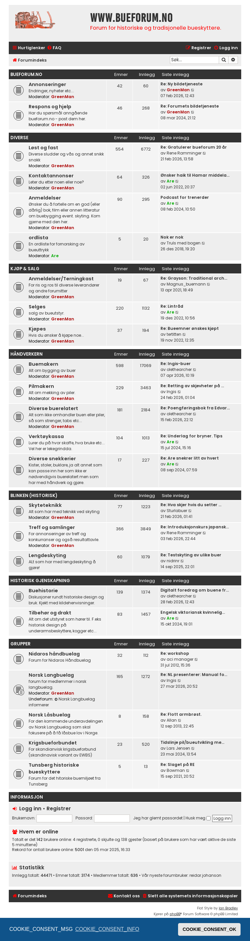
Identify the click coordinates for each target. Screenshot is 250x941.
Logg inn (30, 808)
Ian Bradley (228, 908)
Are (170, 181)
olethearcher (179, 369)
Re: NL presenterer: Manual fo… (193, 674)
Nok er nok (171, 237)
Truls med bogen (184, 243)
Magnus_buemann (186, 284)
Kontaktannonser (51, 175)
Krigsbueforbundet (53, 743)
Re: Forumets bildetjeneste (189, 106)
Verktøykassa (46, 436)
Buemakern (43, 364)
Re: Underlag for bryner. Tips (191, 436)
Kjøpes (37, 329)
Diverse (19, 138)
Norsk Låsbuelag (49, 715)
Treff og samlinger (52, 527)
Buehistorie (43, 590)
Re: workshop (174, 653)
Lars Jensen (178, 748)
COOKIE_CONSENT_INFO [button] (107, 929)
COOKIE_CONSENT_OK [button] (209, 929)
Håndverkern (26, 354)
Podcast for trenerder (184, 197)
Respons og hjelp (50, 106)
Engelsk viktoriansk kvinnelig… (192, 612)
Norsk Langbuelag (51, 675)
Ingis (171, 391)
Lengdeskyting (47, 555)
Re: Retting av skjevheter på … (192, 386)
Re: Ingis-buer (175, 363)
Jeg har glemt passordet (158, 818)
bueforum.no (26, 74)
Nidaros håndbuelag (54, 654)
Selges (37, 306)
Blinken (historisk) (33, 496)
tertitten (174, 334)
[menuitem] (54, 48)
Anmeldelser (45, 198)
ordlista (38, 237)
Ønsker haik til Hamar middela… (194, 175)
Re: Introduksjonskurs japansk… (194, 527)
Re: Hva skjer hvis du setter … (190, 504)
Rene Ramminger (184, 153)
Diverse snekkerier (52, 458)
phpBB (175, 914)
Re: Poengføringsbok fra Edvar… (195, 408)
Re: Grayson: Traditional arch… (193, 278)
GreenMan (62, 96)
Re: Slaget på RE (177, 764)
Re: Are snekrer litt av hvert (189, 458)
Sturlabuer (177, 510)
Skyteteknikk (45, 505)
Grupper (20, 644)
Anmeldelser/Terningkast (61, 278)
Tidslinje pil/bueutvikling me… (192, 742)
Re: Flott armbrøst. (180, 714)
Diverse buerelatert (53, 408)
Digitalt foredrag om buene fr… (194, 590)
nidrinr (173, 561)
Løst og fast (43, 147)
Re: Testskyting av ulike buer (190, 555)
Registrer (59, 808)
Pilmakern (41, 386)
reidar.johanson (205, 875)
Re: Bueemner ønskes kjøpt (189, 328)
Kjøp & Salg (24, 269)
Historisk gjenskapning (40, 581)
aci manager (180, 659)
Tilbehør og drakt (50, 613)
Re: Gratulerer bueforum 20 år (193, 147)
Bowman (176, 770)
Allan (172, 720)
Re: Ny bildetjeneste (181, 84)
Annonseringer (47, 84)
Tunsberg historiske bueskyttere (54, 768)
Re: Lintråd (171, 306)
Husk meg (198, 818)
